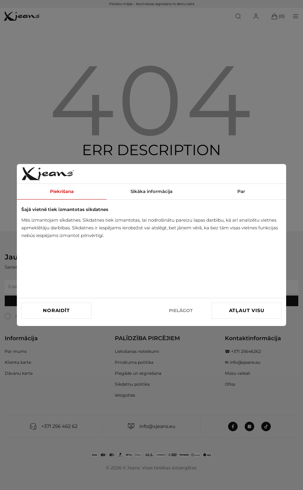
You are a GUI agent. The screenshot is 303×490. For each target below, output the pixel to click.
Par (241, 191)
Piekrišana (62, 191)
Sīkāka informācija (151, 191)
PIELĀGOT (181, 310)
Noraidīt (56, 310)
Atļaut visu (247, 310)
